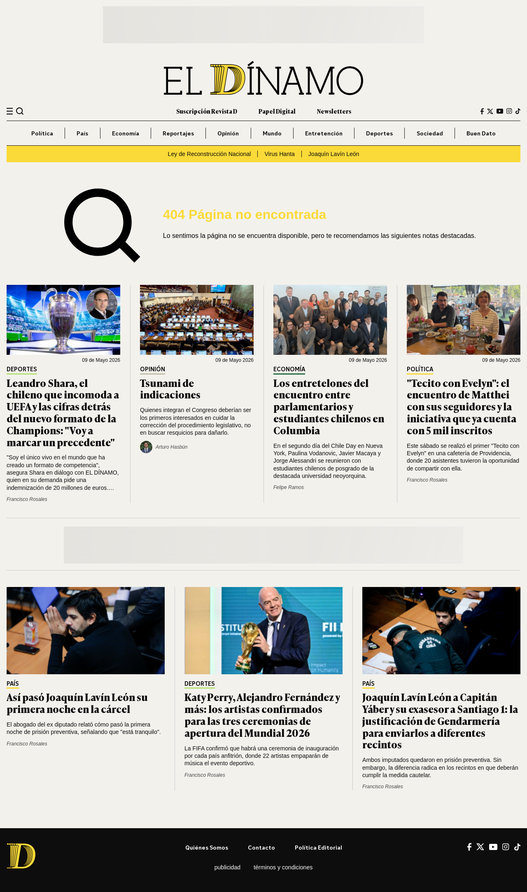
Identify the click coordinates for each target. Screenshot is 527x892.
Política (42, 133)
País (82, 133)
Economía (125, 133)
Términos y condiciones (283, 867)
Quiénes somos (206, 847)
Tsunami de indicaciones (170, 388)
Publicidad (227, 867)
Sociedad (430, 133)
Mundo (272, 133)
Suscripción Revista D (206, 111)
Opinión (228, 133)
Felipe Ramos (288, 487)
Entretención (324, 133)
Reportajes (178, 133)
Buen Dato (481, 133)
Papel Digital (277, 111)
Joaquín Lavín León (333, 154)
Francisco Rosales (27, 499)
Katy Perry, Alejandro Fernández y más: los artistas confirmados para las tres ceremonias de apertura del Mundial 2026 (262, 714)
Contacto (261, 847)
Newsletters (334, 111)
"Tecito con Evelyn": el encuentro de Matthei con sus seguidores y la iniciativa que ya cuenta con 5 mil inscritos (461, 406)
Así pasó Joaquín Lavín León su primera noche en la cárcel (77, 702)
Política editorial (318, 847)
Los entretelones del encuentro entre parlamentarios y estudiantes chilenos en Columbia (328, 406)
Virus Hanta (279, 154)
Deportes (379, 133)
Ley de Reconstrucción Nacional (209, 154)
